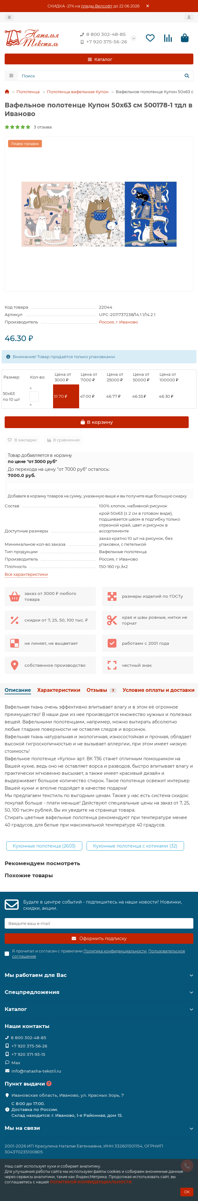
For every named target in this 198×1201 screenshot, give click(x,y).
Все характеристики (26, 574)
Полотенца (28, 91)
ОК (187, 1192)
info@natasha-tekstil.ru (36, 1071)
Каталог (99, 1009)
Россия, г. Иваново (118, 321)
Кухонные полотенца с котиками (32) (135, 846)
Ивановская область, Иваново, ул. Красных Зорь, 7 (67, 1095)
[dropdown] (9, 17)
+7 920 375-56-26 (102, 41)
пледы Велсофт (96, 6)
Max (15, 1062)
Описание (18, 690)
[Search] (105, 76)
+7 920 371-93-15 (28, 1054)
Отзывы (101, 690)
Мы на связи (99, 1128)
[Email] (99, 923)
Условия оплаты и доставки (159, 690)
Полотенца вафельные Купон (78, 91)
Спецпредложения (99, 992)
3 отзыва (28, 126)
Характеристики (58, 690)
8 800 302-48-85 (102, 34)
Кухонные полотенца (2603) (44, 846)
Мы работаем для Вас (99, 975)
